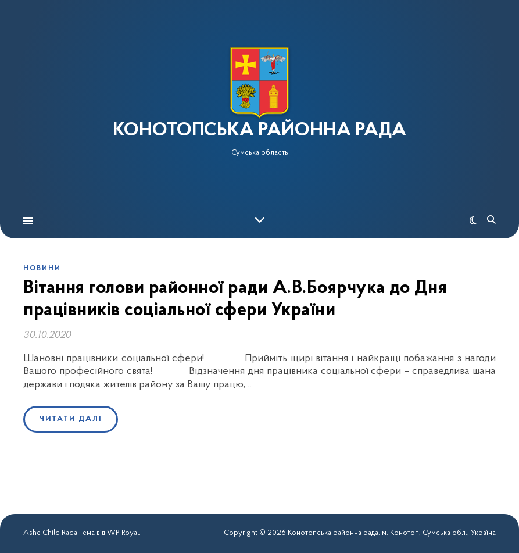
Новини (42, 268)
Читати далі (71, 419)
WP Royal (123, 533)
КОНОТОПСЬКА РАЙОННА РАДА (259, 131)
